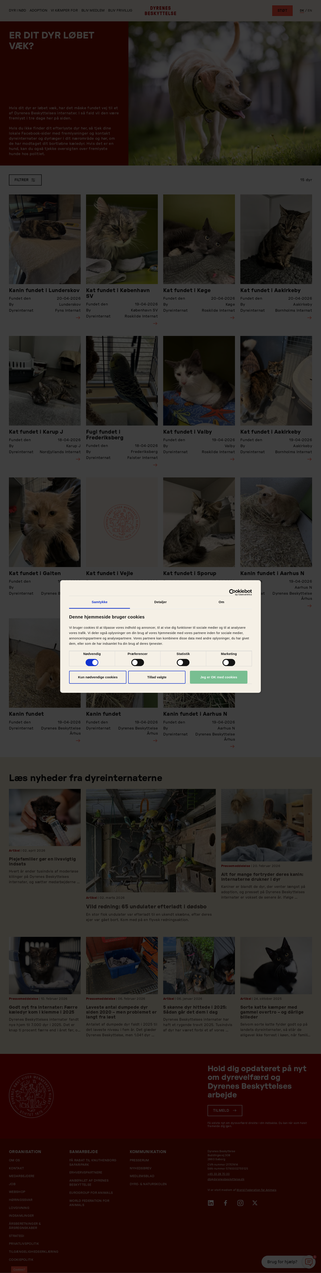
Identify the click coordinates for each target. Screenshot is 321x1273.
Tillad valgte (156, 677)
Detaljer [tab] (160, 602)
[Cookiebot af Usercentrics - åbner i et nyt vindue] (232, 592)
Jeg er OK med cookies (218, 677)
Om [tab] (221, 602)
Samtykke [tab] (99, 602)
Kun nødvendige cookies (98, 677)
